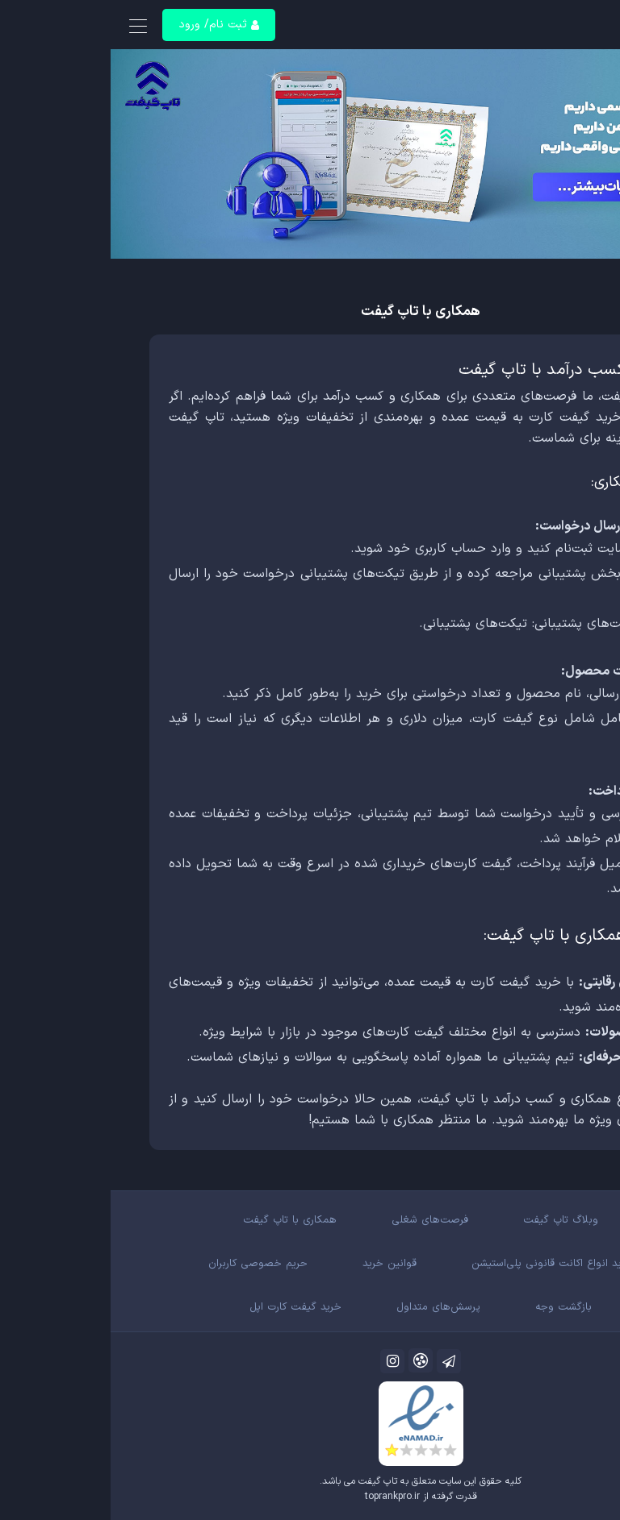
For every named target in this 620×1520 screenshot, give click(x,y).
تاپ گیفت (267, 1481)
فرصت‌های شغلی (319, 1220)
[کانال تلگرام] (338, 1361)
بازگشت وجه (453, 1307)
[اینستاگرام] (282, 1361)
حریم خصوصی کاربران (147, 1264)
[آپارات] (310, 1360)
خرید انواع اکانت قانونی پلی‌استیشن (441, 1264)
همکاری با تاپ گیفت (179, 1220)
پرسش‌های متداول (328, 1307)
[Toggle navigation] (27, 27)
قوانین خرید (279, 1264)
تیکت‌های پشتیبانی (364, 623)
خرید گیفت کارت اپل (185, 1307)
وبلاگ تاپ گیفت (450, 1220)
